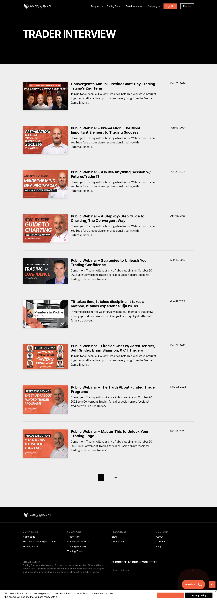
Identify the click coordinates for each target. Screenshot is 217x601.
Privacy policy (199, 595)
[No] (215, 591)
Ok (170, 595)
